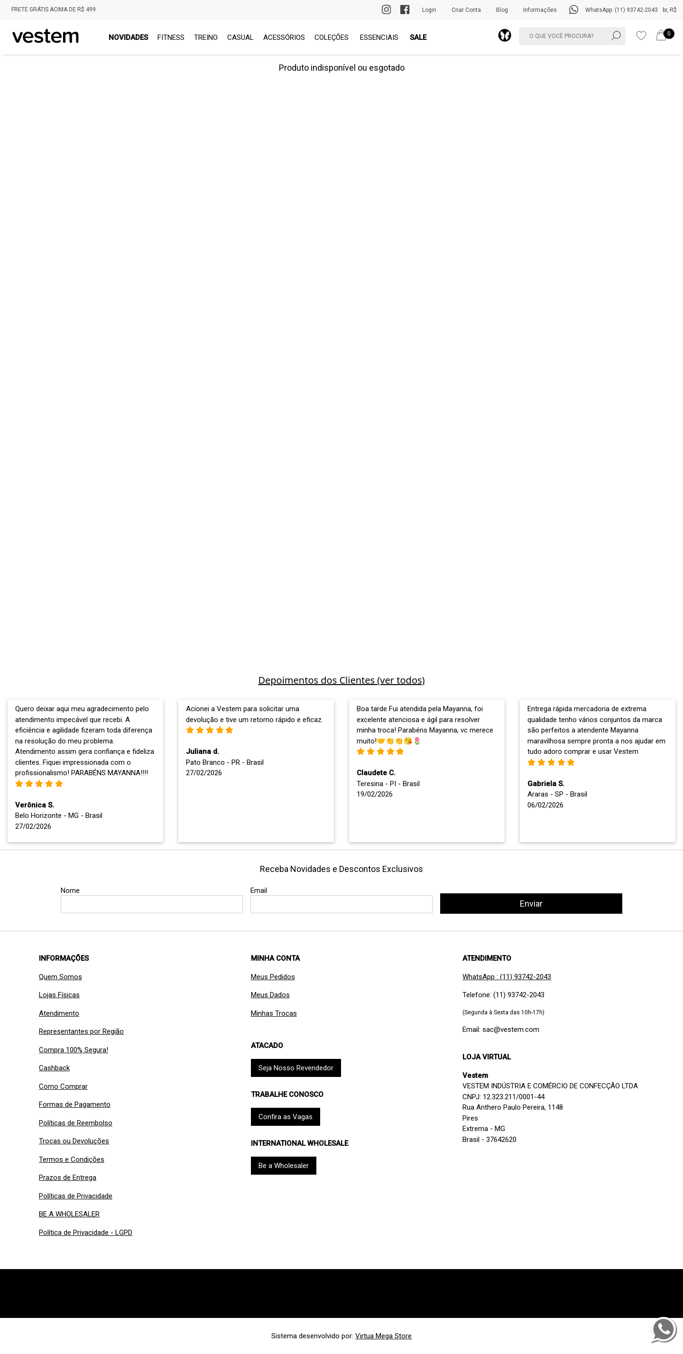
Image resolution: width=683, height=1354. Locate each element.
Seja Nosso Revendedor (295, 1068)
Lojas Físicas (59, 995)
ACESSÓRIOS (284, 37)
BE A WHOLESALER (69, 1214)
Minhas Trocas (274, 1013)
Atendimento (59, 1013)
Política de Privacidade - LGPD (85, 1232)
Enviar (531, 904)
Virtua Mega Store (383, 1336)
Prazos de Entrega (67, 1177)
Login (429, 10)
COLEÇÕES (331, 37)
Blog (502, 10)
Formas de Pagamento (75, 1104)
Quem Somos (60, 977)
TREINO (206, 37)
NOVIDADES (128, 37)
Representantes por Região (81, 1031)
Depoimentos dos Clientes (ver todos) (341, 680)
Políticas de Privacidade (75, 1196)
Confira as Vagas (285, 1117)
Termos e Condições (71, 1159)
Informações (540, 10)
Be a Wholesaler (283, 1165)
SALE (418, 37)
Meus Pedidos (273, 977)
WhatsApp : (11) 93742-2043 (506, 977)
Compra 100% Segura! (73, 1050)
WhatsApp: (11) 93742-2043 (621, 10)
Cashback (54, 1068)
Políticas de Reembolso (75, 1123)
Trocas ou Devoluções (74, 1141)
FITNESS (171, 37)
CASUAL (240, 37)
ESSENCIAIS (379, 37)
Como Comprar (63, 1086)
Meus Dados (270, 995)
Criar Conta (466, 10)
